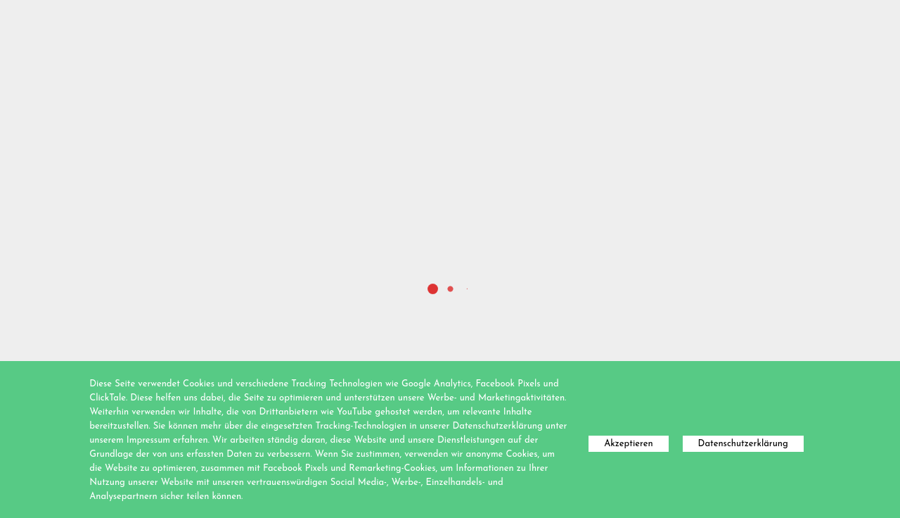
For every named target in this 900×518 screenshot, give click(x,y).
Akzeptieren (628, 443)
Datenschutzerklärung (743, 443)
